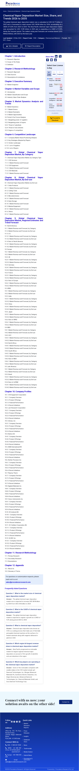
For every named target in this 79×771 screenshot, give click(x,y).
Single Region (54, 85)
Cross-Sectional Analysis (51, 105)
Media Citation (28, 752)
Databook (51, 93)
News (25, 745)
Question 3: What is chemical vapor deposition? (23, 625)
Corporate (60, 73)
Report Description (32, 46)
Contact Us (65, 702)
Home (4, 11)
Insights (26, 736)
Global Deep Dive (52, 79)
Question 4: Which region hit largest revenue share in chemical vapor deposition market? (22, 644)
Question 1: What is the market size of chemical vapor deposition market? (23, 594)
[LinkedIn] (56, 57)
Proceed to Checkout (55, 119)
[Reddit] (55, 60)
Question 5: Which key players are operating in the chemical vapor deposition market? (23, 663)
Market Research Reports (27, 725)
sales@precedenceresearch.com (18, 582)
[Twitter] (60, 57)
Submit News (28, 755)
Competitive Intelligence (52, 99)
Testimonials (28, 748)
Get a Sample (12, 46)
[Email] (52, 60)
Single (49, 73)
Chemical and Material (14, 11)
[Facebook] (48, 60)
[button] (72, 3)
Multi (54, 73)
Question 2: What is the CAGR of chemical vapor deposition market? (23, 610)
